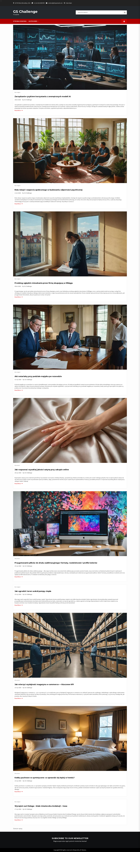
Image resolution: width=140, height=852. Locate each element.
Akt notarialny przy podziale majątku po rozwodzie (38, 376)
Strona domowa (19, 21)
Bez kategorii (17, 92)
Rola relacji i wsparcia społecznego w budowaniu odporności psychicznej (48, 190)
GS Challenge (25, 11)
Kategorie (33, 21)
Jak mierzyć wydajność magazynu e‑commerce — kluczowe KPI (44, 684)
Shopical (75, 850)
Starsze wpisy (17, 828)
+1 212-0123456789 (39, 3)
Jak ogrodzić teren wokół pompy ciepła (33, 591)
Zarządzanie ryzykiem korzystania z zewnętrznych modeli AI (43, 96)
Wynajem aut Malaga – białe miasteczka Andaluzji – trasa (41, 806)
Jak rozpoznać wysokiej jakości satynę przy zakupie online (42, 470)
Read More (18, 110)
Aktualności (17, 465)
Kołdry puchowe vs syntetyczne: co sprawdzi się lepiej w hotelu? (45, 778)
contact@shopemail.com (55, 3)
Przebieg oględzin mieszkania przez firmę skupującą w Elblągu (44, 283)
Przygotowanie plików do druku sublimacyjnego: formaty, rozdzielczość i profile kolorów (56, 563)
